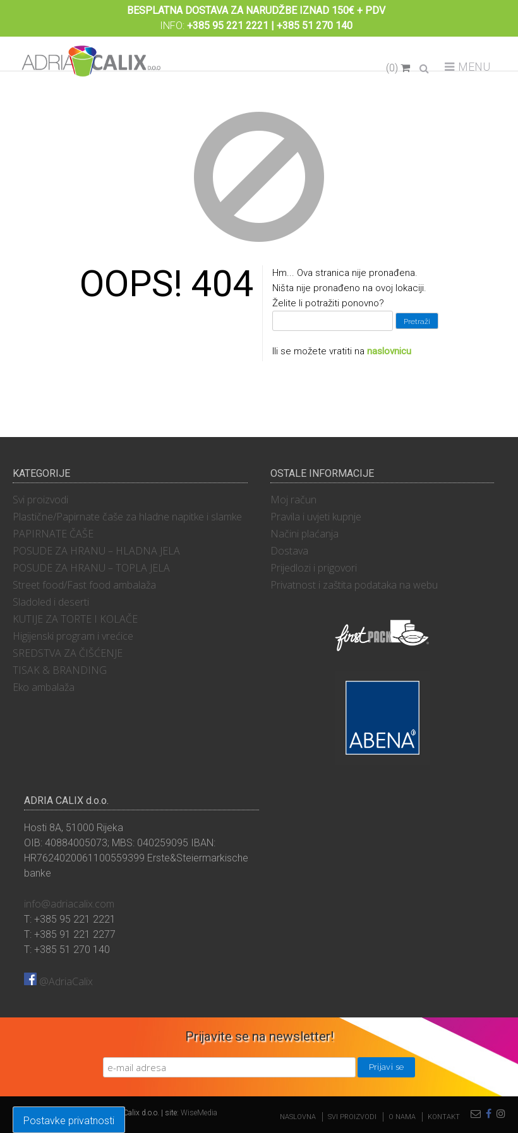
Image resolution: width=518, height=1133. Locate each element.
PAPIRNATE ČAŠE (53, 534)
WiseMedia (199, 1112)
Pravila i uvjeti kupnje (315, 517)
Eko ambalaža (44, 687)
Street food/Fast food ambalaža (84, 585)
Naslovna (298, 1117)
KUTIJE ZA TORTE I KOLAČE (75, 619)
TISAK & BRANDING (60, 670)
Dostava (289, 551)
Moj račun (293, 500)
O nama (402, 1117)
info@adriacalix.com (69, 904)
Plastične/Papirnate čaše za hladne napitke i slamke (127, 517)
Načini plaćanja (304, 534)
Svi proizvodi (40, 500)
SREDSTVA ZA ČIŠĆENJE (68, 653)
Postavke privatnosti (68, 1121)
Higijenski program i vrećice (73, 636)
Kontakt (444, 1117)
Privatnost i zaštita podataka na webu (354, 585)
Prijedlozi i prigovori (313, 568)
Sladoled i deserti (51, 602)
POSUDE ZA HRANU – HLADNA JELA (96, 551)
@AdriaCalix (58, 981)
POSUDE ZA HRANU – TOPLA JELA (91, 568)
